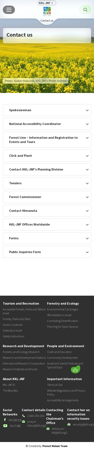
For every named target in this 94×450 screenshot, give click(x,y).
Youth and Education (59, 352)
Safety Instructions (13, 336)
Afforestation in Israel (59, 315)
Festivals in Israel (12, 330)
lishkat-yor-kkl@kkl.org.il (56, 431)
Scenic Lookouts (12, 325)
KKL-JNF (44, 3)
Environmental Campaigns (62, 309)
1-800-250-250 (33, 416)
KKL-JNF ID (9, 385)
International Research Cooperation (24, 363)
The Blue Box (10, 391)
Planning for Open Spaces (62, 327)
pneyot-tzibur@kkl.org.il (34, 424)
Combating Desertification (62, 321)
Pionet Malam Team (54, 446)
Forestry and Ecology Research (21, 352)
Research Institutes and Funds (20, 369)
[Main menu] (9, 10)
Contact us (47, 20)
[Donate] (75, 369)
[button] (52, 369)
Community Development (62, 358)
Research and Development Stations (24, 358)
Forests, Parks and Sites (16, 319)
